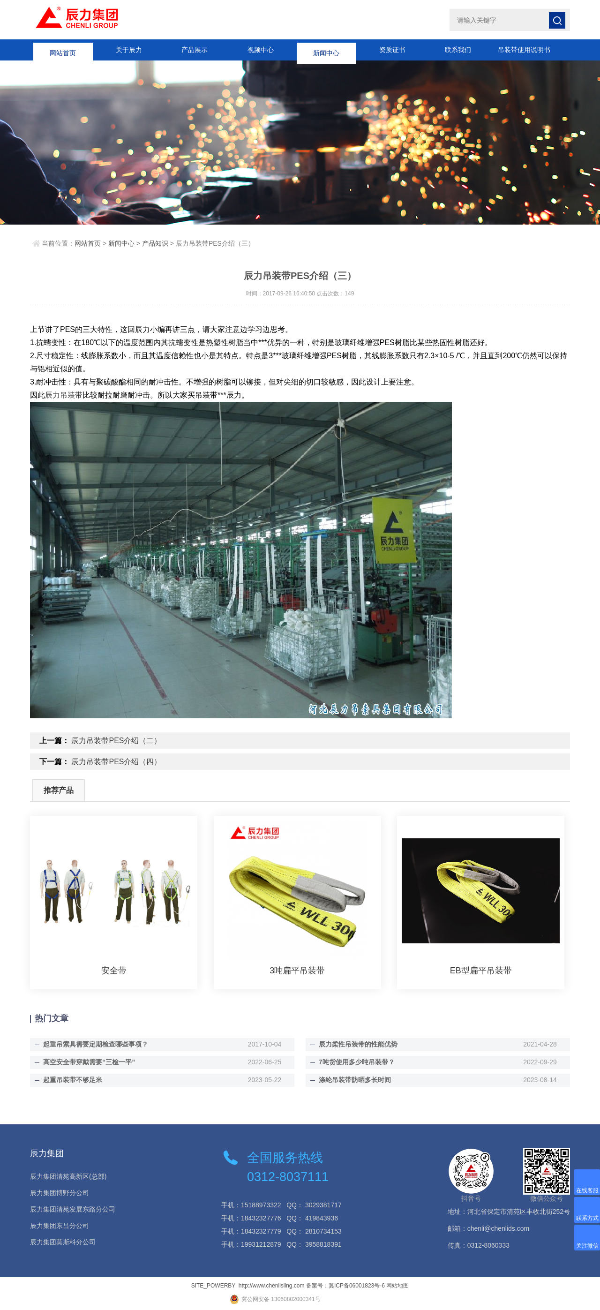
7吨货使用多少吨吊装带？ (357, 1062)
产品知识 (155, 243)
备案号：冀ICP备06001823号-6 (345, 1285)
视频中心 (261, 49)
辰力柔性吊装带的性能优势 (358, 1044)
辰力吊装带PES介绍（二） (116, 741)
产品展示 (194, 49)
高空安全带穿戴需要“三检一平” (89, 1062)
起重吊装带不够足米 (72, 1080)
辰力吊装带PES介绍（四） (116, 762)
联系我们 (458, 49)
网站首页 (63, 49)
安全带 (114, 970)
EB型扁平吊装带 (481, 970)
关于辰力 (129, 49)
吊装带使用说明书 (524, 49)
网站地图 (397, 1285)
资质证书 (392, 49)
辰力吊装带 (63, 395)
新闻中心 (326, 49)
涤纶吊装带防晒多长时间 (355, 1080)
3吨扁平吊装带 (297, 970)
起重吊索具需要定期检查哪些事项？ (95, 1044)
